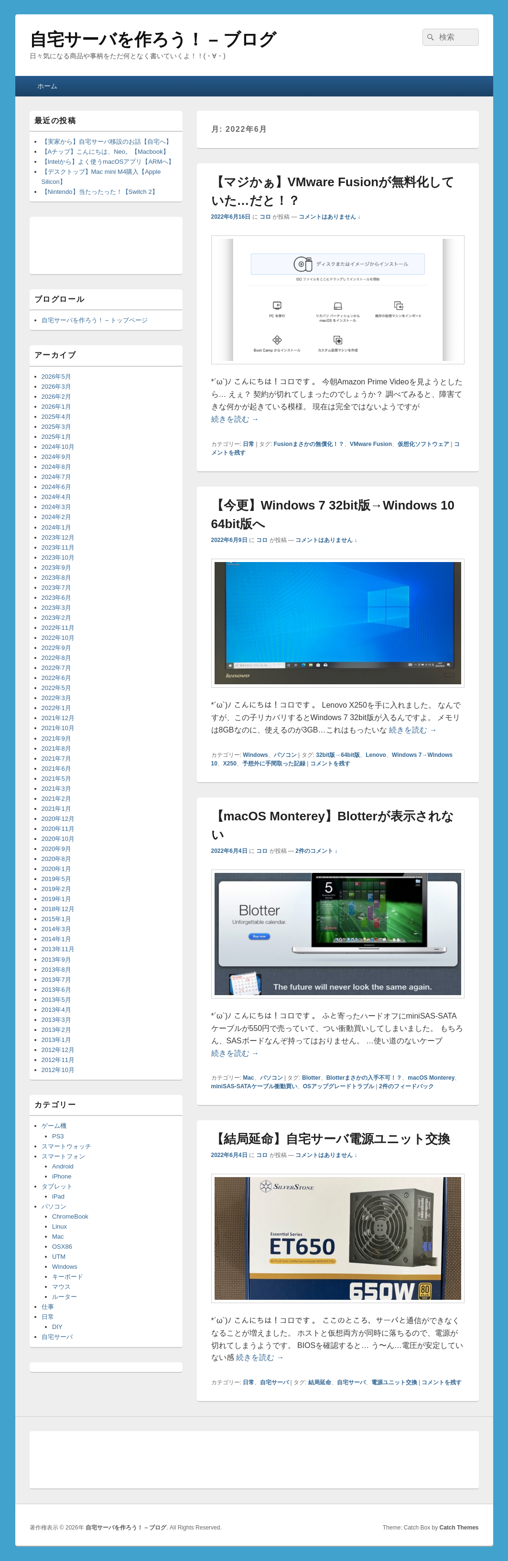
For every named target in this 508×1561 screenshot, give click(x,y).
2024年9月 (56, 456)
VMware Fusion (371, 444)
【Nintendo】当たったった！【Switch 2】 (100, 191)
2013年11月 (58, 949)
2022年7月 (56, 667)
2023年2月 (56, 617)
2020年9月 (56, 848)
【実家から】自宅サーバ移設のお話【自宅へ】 (107, 141)
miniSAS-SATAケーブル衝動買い (254, 1086)
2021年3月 (56, 788)
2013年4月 (56, 1009)
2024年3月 (56, 506)
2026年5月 (56, 376)
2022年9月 (56, 647)
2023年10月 (58, 557)
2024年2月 (56, 516)
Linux (59, 1226)
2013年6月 (56, 989)
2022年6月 (56, 677)
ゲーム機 (54, 1125)
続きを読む (235, 419)
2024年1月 (56, 527)
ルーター (64, 1296)
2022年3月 (56, 697)
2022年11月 (58, 627)
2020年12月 (58, 818)
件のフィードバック (406, 1086)
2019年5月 (56, 878)
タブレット (57, 1186)
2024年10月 (58, 446)
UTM (58, 1256)
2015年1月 (56, 919)
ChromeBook (70, 1216)
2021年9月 (56, 738)
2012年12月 (58, 1049)
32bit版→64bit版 (338, 755)
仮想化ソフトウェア (423, 444)
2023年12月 (58, 537)
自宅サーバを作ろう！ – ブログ (153, 39)
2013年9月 (56, 959)
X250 (230, 763)
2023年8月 (56, 577)
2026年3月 (56, 386)
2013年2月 (56, 1029)
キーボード (67, 1276)
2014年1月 (56, 939)
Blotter (311, 1077)
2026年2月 (56, 396)
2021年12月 (58, 718)
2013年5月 (56, 999)
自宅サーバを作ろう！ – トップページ (95, 320)
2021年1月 (56, 808)
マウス (61, 1286)
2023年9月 (56, 567)
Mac (248, 1077)
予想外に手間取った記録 (273, 763)
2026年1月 (56, 406)
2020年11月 (58, 828)
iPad (58, 1196)
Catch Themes (458, 1527)
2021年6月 (56, 768)
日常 (248, 444)
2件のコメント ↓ (316, 851)
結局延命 (319, 1382)
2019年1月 (56, 899)
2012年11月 (58, 1059)
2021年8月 (56, 748)
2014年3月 (56, 929)
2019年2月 (56, 888)
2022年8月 (56, 657)
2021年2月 (56, 798)
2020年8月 (56, 858)
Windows (255, 755)
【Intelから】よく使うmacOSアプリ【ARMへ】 (108, 161)
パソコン (285, 755)
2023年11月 (58, 547)
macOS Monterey (431, 1077)
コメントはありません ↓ (329, 216)
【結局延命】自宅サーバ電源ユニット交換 (330, 1139)
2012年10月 (58, 1069)
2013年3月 (56, 1019)
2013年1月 (56, 1039)
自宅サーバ (274, 1382)
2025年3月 (56, 426)
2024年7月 (56, 476)
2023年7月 (56, 587)
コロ (265, 216)
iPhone (61, 1176)
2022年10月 (58, 637)
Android (63, 1166)
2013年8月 (56, 969)
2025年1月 (56, 436)
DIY (57, 1326)
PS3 (58, 1136)
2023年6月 (56, 597)
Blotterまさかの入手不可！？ (364, 1077)
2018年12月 (58, 909)
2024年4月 (56, 496)
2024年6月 (56, 486)
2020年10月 (58, 838)
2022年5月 (56, 687)
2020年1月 (56, 868)
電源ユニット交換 (394, 1382)
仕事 (48, 1306)
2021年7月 (56, 758)
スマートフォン (63, 1156)
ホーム (47, 86)
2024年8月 (56, 466)
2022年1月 (56, 707)
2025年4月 (56, 416)
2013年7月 (56, 979)
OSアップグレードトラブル (338, 1086)
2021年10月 (58, 728)
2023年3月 (56, 607)
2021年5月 (56, 778)
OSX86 (62, 1246)
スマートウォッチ (66, 1146)
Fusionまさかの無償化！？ (309, 444)
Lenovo (376, 755)
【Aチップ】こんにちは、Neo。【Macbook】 (105, 151)
